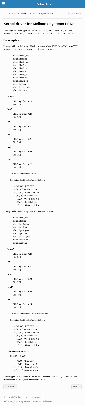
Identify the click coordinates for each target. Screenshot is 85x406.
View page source (73, 13)
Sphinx (15, 401)
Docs (5, 13)
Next (76, 387)
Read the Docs (47, 401)
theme (27, 401)
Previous (10, 387)
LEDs (12, 13)
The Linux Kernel (44, 4)
